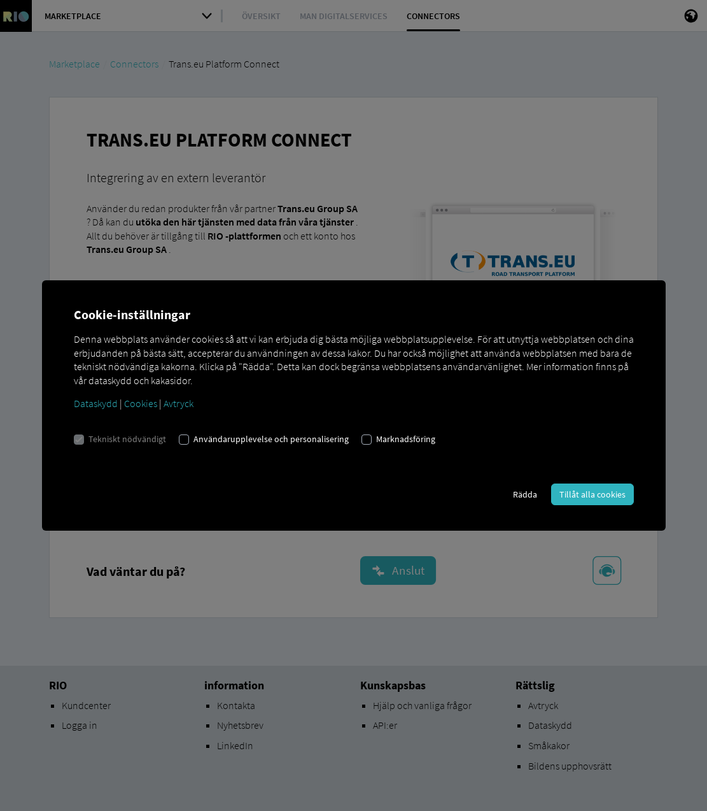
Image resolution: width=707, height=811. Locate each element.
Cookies (140, 403)
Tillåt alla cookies (592, 494)
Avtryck (178, 403)
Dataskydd (96, 403)
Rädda (525, 494)
